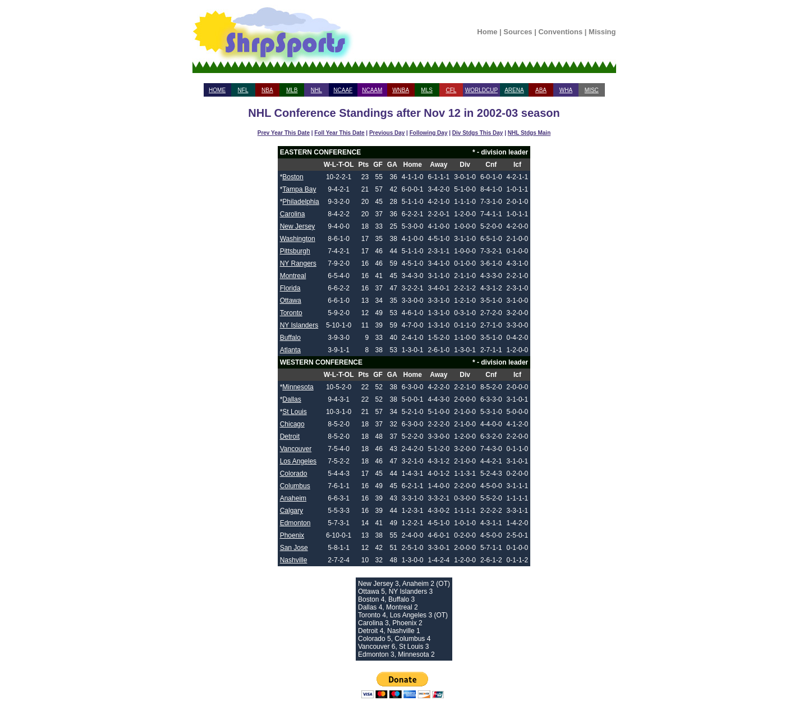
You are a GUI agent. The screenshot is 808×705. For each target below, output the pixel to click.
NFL (243, 90)
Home (487, 32)
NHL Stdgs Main (529, 133)
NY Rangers (298, 263)
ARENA (514, 90)
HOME (217, 90)
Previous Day (387, 133)
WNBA (400, 90)
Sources (517, 32)
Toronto (291, 313)
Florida (290, 288)
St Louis (294, 412)
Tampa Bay (299, 189)
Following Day (429, 133)
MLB (292, 90)
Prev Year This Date (284, 133)
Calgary (291, 511)
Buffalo (290, 338)
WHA (565, 90)
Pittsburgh (295, 251)
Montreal (293, 276)
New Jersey (297, 226)
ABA (541, 90)
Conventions (560, 32)
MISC (592, 90)
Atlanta (290, 350)
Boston (292, 177)
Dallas (291, 399)
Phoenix (292, 535)
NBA (267, 90)
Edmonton (295, 523)
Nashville (293, 560)
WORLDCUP (481, 90)
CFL (451, 90)
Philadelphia (300, 202)
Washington (297, 239)
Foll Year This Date (339, 133)
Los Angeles (298, 461)
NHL (316, 90)
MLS (427, 90)
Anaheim (293, 498)
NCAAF (342, 90)
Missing (602, 32)
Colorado (293, 473)
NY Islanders (299, 325)
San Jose (294, 548)
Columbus (295, 486)
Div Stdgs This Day (477, 133)
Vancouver (295, 449)
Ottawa (290, 300)
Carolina (292, 214)
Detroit (290, 436)
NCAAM (372, 90)
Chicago (292, 424)
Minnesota (297, 387)
